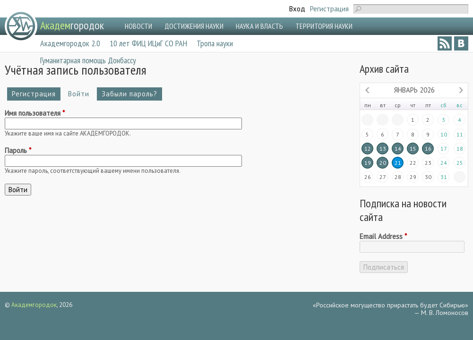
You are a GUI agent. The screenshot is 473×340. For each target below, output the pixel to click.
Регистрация (329, 8)
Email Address (383, 236)
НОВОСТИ (138, 26)
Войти (81, 93)
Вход (297, 8)
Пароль (18, 150)
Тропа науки (215, 43)
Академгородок (34, 305)
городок (72, 25)
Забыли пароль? (129, 93)
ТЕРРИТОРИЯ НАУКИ (324, 26)
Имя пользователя (35, 113)
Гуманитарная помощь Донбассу (88, 60)
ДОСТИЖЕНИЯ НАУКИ (194, 26)
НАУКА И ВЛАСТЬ (259, 26)
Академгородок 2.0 (70, 43)
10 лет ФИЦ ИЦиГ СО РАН (148, 43)
